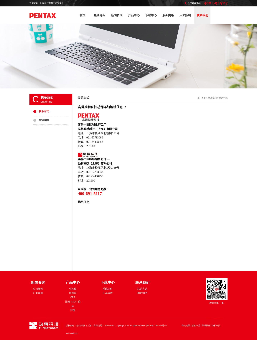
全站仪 (73, 288)
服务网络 (168, 15)
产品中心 (134, 15)
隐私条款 (216, 325)
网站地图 (44, 120)
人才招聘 (185, 15)
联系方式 (44, 111)
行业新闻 (38, 293)
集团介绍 (99, 15)
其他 (72, 310)
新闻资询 (116, 15)
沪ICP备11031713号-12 (156, 325)
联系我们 (202, 15)
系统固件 (108, 288)
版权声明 (196, 325)
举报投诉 (206, 325)
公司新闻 (38, 288)
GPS (72, 297)
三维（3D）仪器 (72, 303)
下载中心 (151, 15)
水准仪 (73, 293)
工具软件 (108, 293)
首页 (82, 15)
